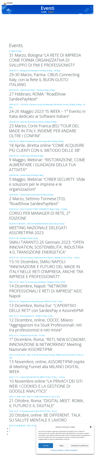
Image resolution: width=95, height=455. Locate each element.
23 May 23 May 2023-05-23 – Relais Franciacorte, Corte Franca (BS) (47, 132)
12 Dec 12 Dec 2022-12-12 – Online (47, 326)
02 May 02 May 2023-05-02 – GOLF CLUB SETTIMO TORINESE (47, 202)
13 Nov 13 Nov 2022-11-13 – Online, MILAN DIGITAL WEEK (47, 371)
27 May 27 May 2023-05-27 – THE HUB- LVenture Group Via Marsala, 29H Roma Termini (47, 97)
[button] (91, 427)
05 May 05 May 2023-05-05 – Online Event (47, 185)
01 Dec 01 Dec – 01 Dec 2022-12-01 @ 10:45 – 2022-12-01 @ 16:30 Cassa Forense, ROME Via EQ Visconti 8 (47, 347)
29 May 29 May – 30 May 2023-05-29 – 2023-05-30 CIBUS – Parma (47, 81)
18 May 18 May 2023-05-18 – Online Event (47, 148)
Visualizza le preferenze (79, 446)
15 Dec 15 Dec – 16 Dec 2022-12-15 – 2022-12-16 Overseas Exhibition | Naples (47, 270)
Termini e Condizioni (57, 450)
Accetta (45, 446)
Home (43, 12)
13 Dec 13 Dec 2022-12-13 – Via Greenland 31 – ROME (47, 308)
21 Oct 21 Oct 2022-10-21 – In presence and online (47, 408)
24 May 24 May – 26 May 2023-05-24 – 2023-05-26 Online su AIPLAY (47, 113)
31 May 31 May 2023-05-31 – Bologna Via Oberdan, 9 (47, 61)
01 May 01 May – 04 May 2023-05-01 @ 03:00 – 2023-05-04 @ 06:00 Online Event (47, 216)
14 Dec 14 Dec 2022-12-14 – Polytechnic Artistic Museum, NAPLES (47, 292)
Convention (36, 195)
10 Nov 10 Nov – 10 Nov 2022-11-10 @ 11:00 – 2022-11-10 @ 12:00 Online (47, 392)
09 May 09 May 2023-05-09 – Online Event (47, 166)
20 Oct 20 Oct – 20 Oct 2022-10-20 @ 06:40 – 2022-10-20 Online (47, 423)
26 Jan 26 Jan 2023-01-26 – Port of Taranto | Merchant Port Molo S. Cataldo (47, 248)
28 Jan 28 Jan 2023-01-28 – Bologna (47, 231)
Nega (61, 446)
